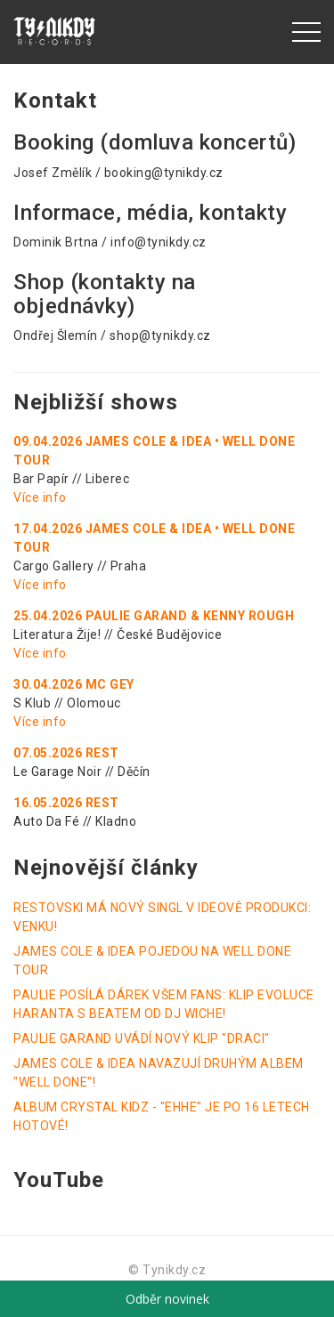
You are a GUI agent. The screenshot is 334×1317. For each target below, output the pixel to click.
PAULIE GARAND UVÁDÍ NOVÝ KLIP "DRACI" (141, 1038)
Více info (40, 497)
